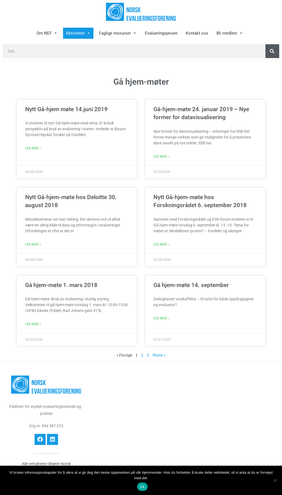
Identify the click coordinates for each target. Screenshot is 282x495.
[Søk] (272, 51)
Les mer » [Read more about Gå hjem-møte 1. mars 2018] (33, 324)
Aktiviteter (78, 33)
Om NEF (47, 33)
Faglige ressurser (118, 33)
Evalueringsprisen (161, 33)
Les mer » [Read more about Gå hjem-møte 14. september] (161, 318)
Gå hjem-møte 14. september (191, 285)
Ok (142, 487)
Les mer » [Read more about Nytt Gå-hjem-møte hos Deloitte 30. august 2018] (33, 244)
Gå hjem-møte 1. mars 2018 (61, 285)
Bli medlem (229, 33)
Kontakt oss (197, 33)
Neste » (159, 355)
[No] (275, 480)
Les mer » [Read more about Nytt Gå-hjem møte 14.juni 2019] (33, 148)
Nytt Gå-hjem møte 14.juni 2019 (66, 109)
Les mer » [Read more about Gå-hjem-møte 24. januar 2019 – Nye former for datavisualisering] (161, 156)
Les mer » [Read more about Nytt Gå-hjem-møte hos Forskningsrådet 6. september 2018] (161, 244)
